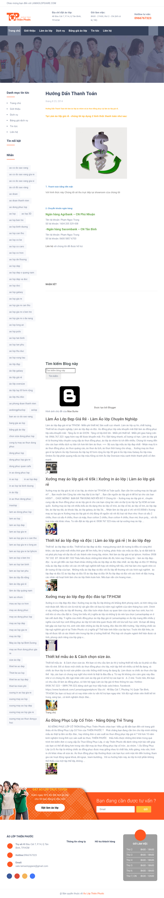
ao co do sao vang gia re (21, 174)
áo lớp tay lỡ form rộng (21, 390)
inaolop (13, 505)
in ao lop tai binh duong (21, 486)
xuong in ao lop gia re (20, 692)
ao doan (13, 194)
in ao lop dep (30, 479)
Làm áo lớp (45, 30)
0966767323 (143, 18)
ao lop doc (14, 285)
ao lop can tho (16, 233)
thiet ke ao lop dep (18, 679)
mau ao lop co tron (19, 603)
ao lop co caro (16, 246)
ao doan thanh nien (19, 200)
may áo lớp (15, 636)
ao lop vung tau (17, 357)
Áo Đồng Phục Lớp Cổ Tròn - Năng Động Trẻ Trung (89, 720)
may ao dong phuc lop (20, 616)
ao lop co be (15, 240)
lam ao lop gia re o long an (23, 544)
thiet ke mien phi (17, 686)
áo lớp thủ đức (16, 397)
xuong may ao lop (18, 699)
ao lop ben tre (16, 220)
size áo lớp (14, 660)
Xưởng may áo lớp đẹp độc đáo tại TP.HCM (83, 596)
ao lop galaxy (16, 292)
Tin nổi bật (14, 140)
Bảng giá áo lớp (78, 30)
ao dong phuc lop (18, 207)
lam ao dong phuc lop (20, 512)
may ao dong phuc (18, 610)
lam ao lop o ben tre (19, 558)
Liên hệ (107, 30)
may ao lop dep (17, 623)
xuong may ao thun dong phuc (23, 721)
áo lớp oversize (17, 383)
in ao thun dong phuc (20, 499)
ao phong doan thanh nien (22, 403)
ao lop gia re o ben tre (20, 312)
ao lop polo (15, 331)
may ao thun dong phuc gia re (23, 651)
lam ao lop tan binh (19, 564)
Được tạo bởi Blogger (81, 407)
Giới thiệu (29, 30)
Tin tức (95, 30)
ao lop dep (14, 266)
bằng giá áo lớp (17, 429)
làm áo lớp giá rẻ (17, 584)
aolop (34, 410)
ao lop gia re (15, 298)
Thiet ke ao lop (17, 673)
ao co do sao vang (18, 168)
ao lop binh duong (18, 226)
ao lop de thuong (18, 259)
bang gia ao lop (17, 423)
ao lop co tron (16, 253)
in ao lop (13, 479)
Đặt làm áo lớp (49, 807)
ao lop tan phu (16, 344)
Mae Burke (72, 411)
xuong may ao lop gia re (21, 712)
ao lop (12, 213)
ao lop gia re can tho (19, 305)
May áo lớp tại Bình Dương (23, 643)
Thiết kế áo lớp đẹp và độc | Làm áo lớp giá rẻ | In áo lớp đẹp (98, 540)
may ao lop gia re (18, 630)
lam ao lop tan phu (19, 571)
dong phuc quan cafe (20, 466)
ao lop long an (16, 325)
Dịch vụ (60, 30)
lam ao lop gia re (17, 531)
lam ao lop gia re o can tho (23, 538)
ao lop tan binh (17, 338)
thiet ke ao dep (17, 666)
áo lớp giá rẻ (15, 377)
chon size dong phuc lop (21, 436)
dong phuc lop (16, 453)
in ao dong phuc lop (19, 472)
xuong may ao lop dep (20, 705)
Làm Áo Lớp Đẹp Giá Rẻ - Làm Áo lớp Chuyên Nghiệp (92, 419)
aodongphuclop (17, 410)
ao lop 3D (26, 213)
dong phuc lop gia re (19, 459)
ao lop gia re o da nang (21, 318)
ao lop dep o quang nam (21, 272)
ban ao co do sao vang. (21, 416)
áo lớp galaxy (16, 371)
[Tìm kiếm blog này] (60, 370)
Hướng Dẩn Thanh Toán (71, 93)
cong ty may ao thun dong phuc (22, 444)
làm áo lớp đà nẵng (19, 577)
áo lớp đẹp (14, 364)
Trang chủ (14, 30)
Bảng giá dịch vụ (19, 120)
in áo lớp (13, 492)
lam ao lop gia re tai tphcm (23, 551)
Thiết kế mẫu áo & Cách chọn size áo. (78, 656)
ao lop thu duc (16, 351)
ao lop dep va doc (18, 279)
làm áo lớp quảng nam (20, 590)
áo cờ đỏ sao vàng (18, 187)
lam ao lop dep (17, 525)
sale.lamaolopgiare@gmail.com (32, 864)
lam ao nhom (16, 597)
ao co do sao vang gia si (21, 181)
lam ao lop (14, 518)
